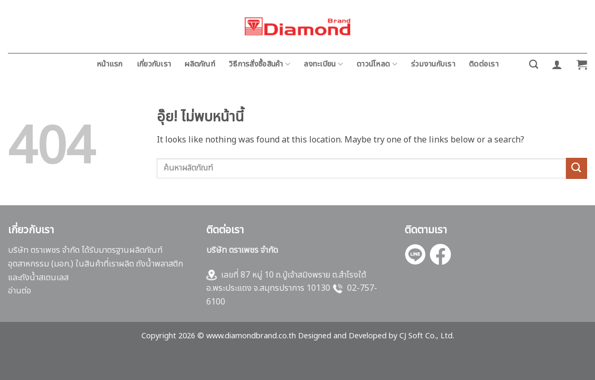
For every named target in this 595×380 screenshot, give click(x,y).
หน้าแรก (110, 64)
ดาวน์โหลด (377, 64)
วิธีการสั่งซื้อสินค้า (259, 64)
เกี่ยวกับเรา (154, 64)
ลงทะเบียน (323, 64)
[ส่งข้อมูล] (576, 168)
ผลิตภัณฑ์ (200, 64)
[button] (557, 64)
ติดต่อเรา (483, 64)
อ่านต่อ (19, 290)
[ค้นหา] (533, 64)
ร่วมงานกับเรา (433, 64)
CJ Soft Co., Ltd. (426, 335)
